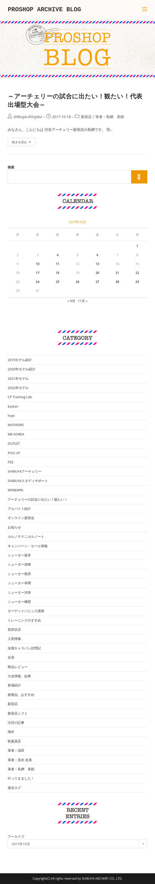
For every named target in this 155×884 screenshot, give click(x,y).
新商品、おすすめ (21, 694)
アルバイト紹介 (19, 508)
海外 (11, 731)
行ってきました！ (21, 778)
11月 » (82, 301)
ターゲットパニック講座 (26, 611)
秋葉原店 (14, 741)
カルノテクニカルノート (26, 536)
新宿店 (86, 116)
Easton (13, 406)
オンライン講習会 (21, 517)
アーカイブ (16, 836)
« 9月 (71, 301)
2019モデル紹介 (20, 360)
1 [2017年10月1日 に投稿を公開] (137, 246)
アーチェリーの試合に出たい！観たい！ (38, 499)
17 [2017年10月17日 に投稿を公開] (37, 273)
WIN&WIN (15, 490)
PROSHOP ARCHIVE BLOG (44, 9)
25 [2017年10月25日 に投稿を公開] (57, 282)
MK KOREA (16, 434)
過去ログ (14, 787)
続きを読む (23, 143)
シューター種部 (19, 601)
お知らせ (14, 527)
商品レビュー (18, 666)
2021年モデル (18, 378)
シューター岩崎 (19, 564)
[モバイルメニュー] (144, 9)
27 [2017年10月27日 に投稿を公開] (97, 282)
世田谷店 (14, 629)
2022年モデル (18, 387)
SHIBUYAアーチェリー (24, 471)
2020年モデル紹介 (21, 369)
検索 (11, 167)
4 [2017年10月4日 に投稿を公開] (58, 255)
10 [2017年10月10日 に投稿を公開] (37, 264)
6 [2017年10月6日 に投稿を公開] (97, 255)
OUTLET (14, 443)
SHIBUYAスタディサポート (28, 480)
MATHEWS (16, 424)
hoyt (11, 415)
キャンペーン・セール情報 (28, 546)
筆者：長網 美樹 (109, 116)
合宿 (11, 657)
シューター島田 (19, 573)
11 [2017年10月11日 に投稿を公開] (57, 264)
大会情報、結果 (19, 676)
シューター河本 (19, 592)
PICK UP (14, 453)
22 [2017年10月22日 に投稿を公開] (137, 273)
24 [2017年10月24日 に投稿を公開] (37, 282)
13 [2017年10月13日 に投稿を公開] (97, 264)
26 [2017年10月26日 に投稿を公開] (77, 282)
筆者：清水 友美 (20, 759)
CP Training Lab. (20, 397)
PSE (10, 462)
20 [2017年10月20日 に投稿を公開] (97, 273)
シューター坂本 (19, 555)
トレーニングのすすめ (24, 620)
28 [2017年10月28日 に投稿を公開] (117, 282)
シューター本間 (19, 583)
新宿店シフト (18, 713)
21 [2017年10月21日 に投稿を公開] (117, 273)
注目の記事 (16, 722)
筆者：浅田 (16, 750)
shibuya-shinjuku (28, 116)
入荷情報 (14, 638)
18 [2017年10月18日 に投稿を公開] (57, 273)
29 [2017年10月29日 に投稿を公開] (137, 282)
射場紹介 (14, 685)
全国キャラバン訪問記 (24, 648)
